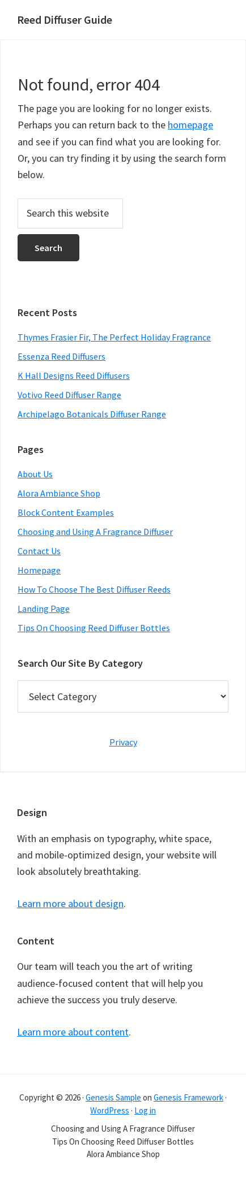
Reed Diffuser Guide (64, 19)
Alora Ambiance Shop (59, 493)
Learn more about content (73, 1031)
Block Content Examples (66, 512)
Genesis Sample (113, 1097)
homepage (190, 124)
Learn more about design (70, 903)
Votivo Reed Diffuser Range (69, 394)
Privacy (123, 742)
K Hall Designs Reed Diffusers (74, 375)
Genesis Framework (188, 1097)
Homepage (39, 570)
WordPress (109, 1110)
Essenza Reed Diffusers (61, 356)
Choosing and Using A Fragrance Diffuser (95, 531)
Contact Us (39, 550)
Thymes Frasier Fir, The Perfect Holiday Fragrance (114, 337)
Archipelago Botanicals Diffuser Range (92, 414)
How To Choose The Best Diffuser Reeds (94, 589)
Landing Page (44, 608)
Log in (145, 1110)
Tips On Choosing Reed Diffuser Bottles (94, 627)
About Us (35, 474)
